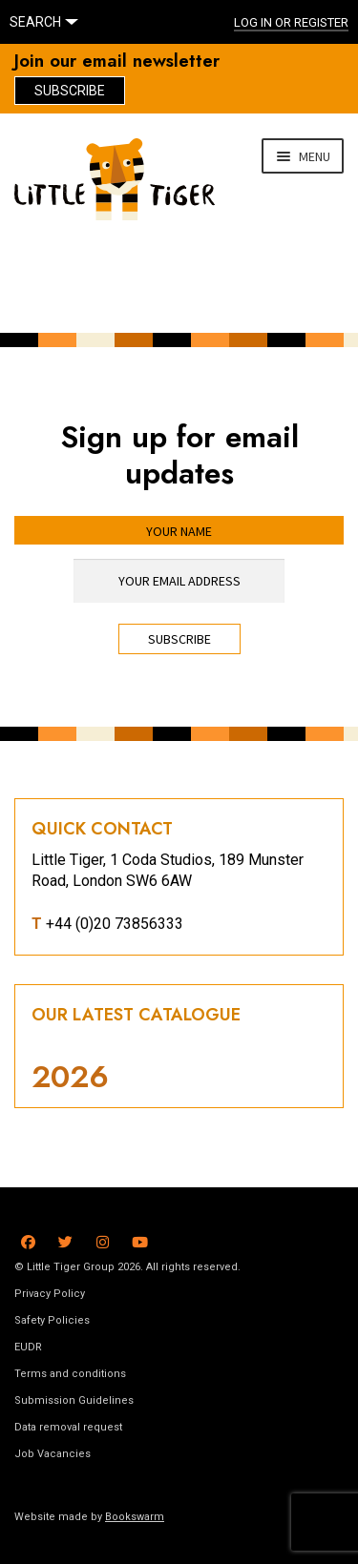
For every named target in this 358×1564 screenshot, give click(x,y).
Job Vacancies (52, 1454)
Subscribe (69, 90)
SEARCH (35, 22)
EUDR (28, 1347)
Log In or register (291, 22)
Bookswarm (134, 1517)
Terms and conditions (70, 1374)
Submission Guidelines (74, 1400)
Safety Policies (52, 1320)
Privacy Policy (49, 1293)
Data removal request (68, 1427)
